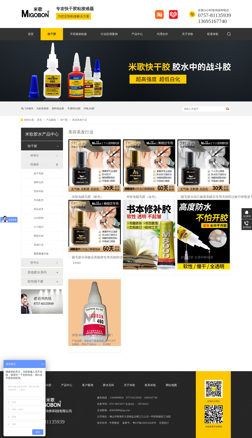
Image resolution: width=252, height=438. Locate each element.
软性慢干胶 (35, 281)
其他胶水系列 (37, 272)
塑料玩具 (39, 182)
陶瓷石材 (39, 236)
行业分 (34, 164)
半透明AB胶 (73, 108)
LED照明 (38, 218)
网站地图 (171, 385)
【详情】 (77, 263)
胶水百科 (108, 385)
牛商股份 (114, 423)
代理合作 (162, 34)
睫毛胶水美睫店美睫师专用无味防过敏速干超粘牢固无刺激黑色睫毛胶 (121, 257)
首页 (31, 34)
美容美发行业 (79, 120)
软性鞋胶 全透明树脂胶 (197, 257)
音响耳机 (39, 191)
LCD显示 (39, 227)
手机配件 (39, 200)
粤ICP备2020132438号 (144, 423)
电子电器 (39, 173)
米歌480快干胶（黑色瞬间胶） (93, 335)
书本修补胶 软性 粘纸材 (143, 257)
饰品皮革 (39, 209)
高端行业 (39, 244)
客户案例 (87, 385)
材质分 (34, 155)
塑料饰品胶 (58, 108)
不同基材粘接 (78, 34)
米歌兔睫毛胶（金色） (142, 197)
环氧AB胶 (89, 108)
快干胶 (52, 34)
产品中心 (137, 34)
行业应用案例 (109, 34)
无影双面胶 (42, 108)
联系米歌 (212, 34)
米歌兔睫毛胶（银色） (87, 197)
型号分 (34, 262)
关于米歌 (187, 34)
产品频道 (51, 120)
